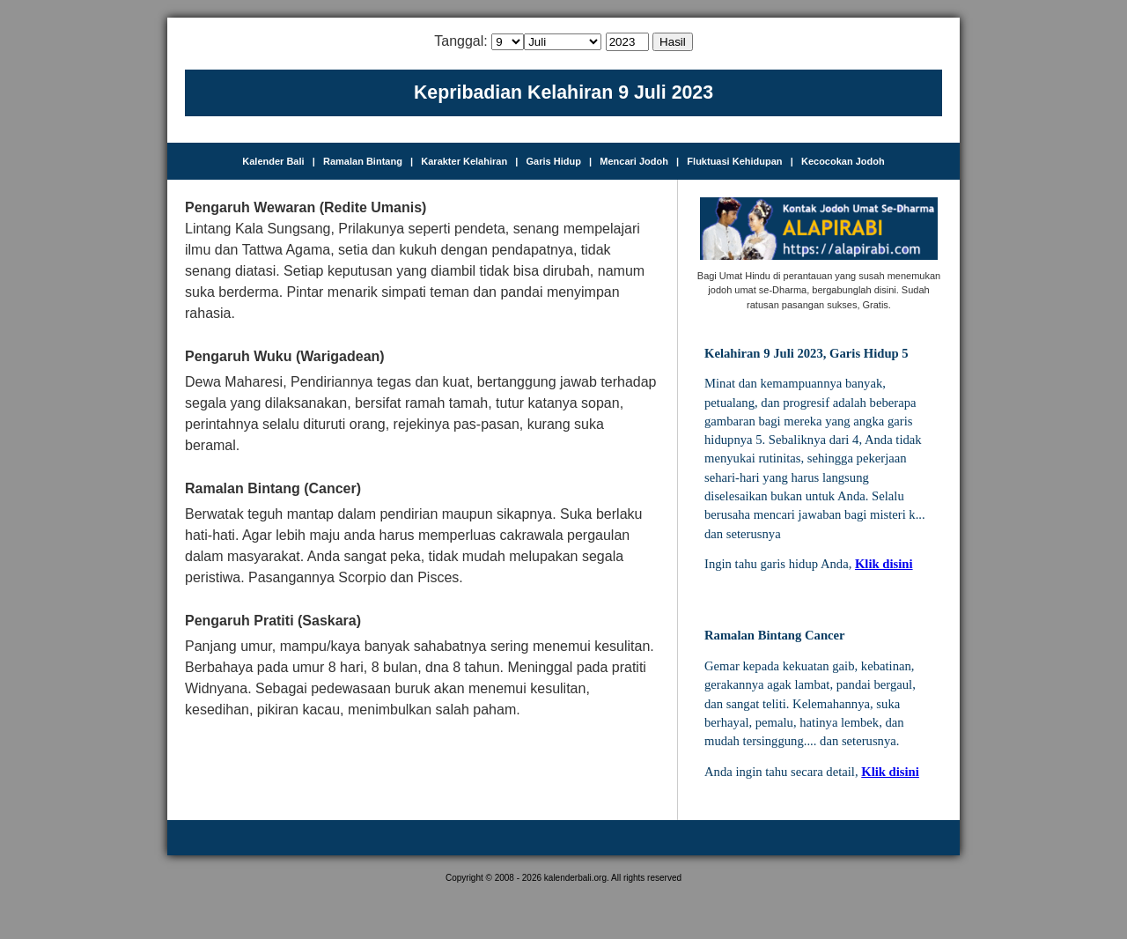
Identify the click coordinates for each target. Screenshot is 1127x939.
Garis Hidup (554, 161)
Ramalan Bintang (362, 161)
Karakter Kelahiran (464, 161)
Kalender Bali (273, 161)
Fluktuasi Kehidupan (734, 161)
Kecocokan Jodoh (843, 161)
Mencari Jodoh (634, 161)
